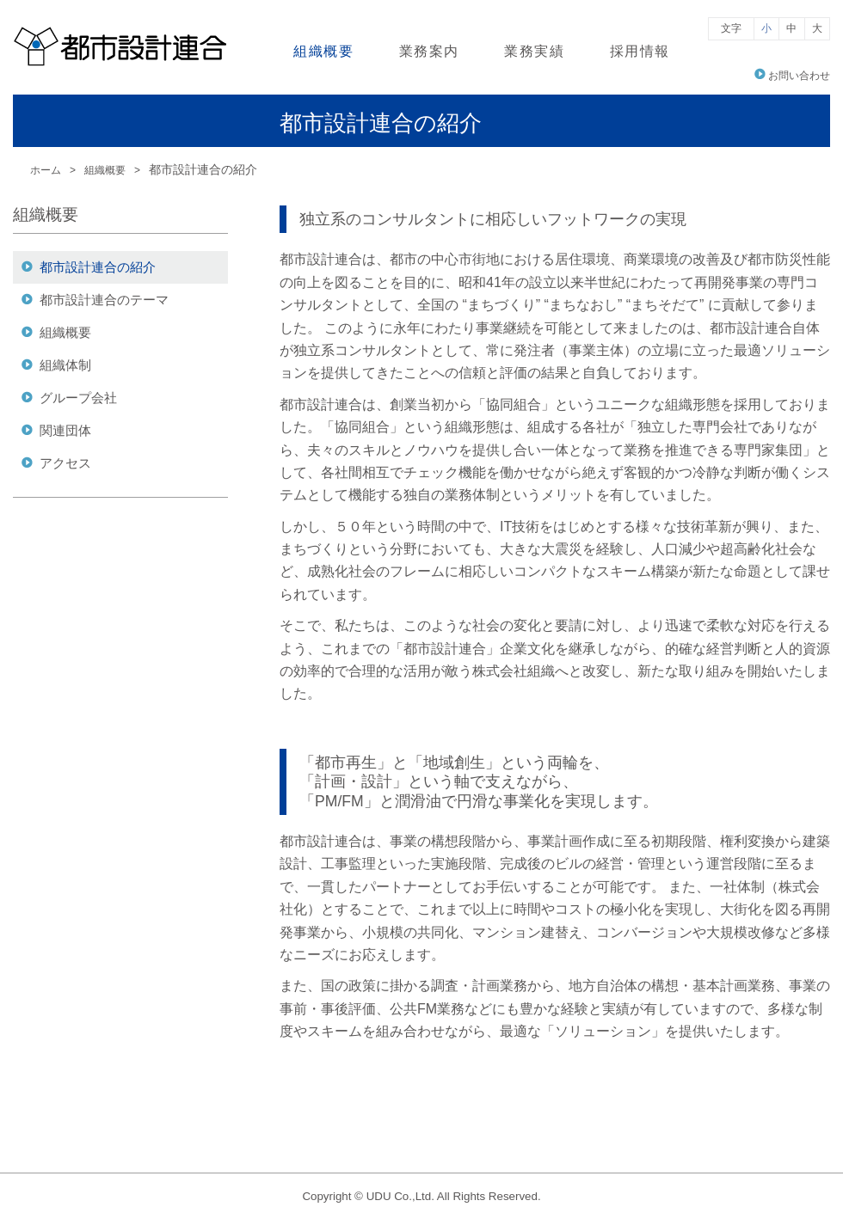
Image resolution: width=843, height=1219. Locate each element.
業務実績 (534, 51)
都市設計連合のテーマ (104, 299)
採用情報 (640, 51)
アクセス (65, 463)
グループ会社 (78, 397)
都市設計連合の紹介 (98, 267)
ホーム (45, 170)
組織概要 (323, 51)
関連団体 (65, 430)
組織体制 (65, 365)
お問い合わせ (799, 76)
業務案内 (429, 51)
